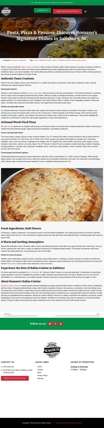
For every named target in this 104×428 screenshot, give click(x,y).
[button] (85, 11)
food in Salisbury (40, 60)
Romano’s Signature (19, 60)
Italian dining (8, 126)
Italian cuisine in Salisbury (56, 60)
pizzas (84, 60)
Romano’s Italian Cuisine (10, 286)
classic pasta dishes (35, 93)
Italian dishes (71, 60)
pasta (79, 60)
